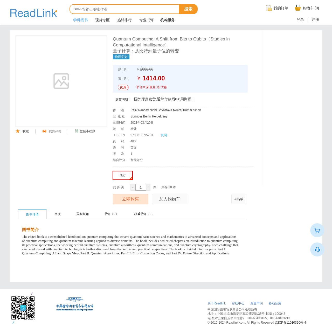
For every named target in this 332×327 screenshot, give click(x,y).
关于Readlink (217, 303)
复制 (164, 135)
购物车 (306, 8)
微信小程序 (84, 131)
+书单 (239, 199)
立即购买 (130, 199)
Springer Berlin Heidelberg (148, 116)
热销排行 (124, 20)
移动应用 (275, 303)
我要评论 (51, 131)
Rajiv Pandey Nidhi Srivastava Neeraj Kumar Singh (165, 110)
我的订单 (276, 8)
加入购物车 (169, 199)
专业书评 (146, 20)
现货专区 (102, 20)
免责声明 (256, 303)
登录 (300, 19)
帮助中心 (238, 303)
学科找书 (80, 20)
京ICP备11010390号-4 (290, 322)
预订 (126, 176)
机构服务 (167, 20)
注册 (315, 19)
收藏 (22, 131)
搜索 (188, 9)
